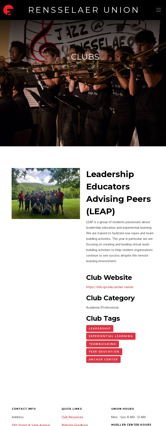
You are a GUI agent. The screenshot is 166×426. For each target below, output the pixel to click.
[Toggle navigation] (158, 10)
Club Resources (72, 417)
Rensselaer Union (84, 10)
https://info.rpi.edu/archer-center (109, 287)
